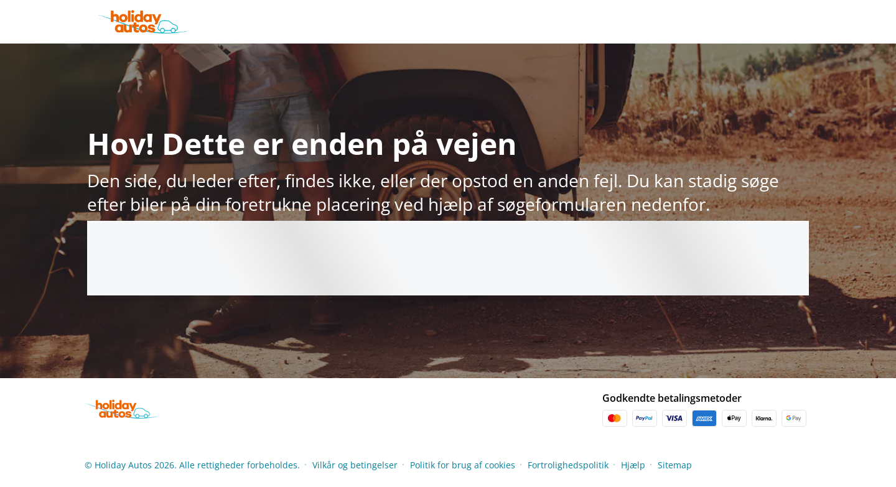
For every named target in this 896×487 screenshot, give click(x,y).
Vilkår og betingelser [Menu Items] (355, 465)
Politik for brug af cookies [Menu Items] (462, 465)
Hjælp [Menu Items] (633, 465)
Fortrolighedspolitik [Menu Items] (568, 465)
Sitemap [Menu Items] (675, 465)
